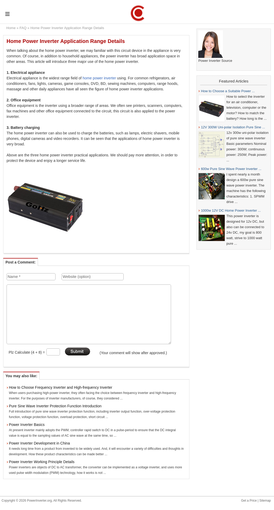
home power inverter (99, 78)
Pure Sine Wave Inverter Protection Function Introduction (55, 406)
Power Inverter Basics (27, 425)
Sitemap (265, 500)
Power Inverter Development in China (39, 443)
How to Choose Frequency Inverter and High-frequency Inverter (60, 387)
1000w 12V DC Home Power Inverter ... (231, 210)
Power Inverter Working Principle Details (41, 462)
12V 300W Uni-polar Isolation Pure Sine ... (233, 127)
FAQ (22, 28)
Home (11, 28)
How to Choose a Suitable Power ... (228, 91)
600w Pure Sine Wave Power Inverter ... (231, 169)
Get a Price (249, 500)
